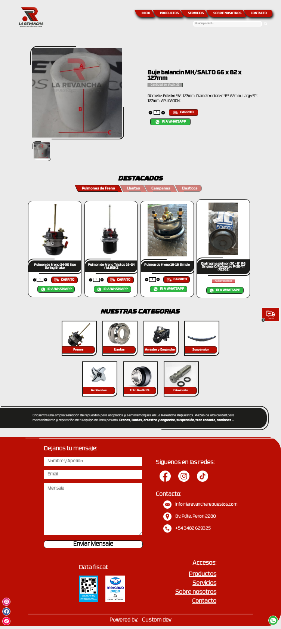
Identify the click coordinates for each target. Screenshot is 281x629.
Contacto (204, 601)
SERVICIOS (196, 13)
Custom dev (157, 620)
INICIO (146, 13)
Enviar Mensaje (93, 544)
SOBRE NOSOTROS (227, 13)
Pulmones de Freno (98, 188)
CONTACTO (259, 13)
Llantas (133, 188)
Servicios (204, 583)
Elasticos (189, 188)
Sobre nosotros (195, 592)
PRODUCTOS (169, 13)
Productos (202, 574)
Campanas (160, 188)
